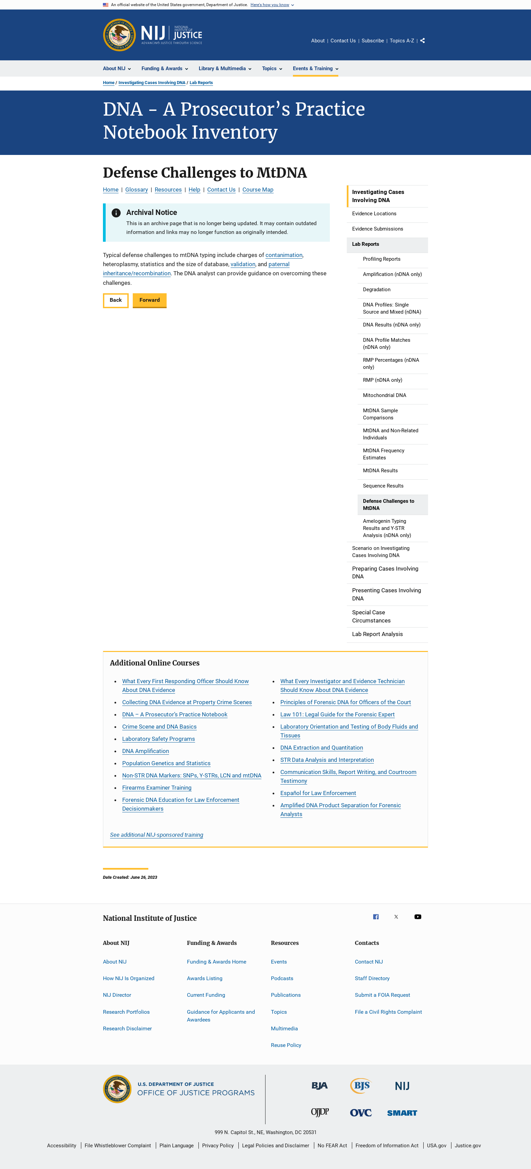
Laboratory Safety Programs (158, 738)
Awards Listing (204, 978)
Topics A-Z (402, 41)
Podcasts (282, 978)
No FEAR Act (332, 1146)
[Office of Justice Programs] (119, 35)
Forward (150, 300)
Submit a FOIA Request (382, 995)
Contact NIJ (369, 961)
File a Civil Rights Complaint (388, 1011)
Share (428, 45)
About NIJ (115, 961)
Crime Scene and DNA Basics (159, 726)
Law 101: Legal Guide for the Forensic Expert (337, 714)
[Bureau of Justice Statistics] (361, 1095)
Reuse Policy (286, 1045)
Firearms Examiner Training (157, 787)
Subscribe (373, 41)
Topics (279, 1011)
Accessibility (61, 1146)
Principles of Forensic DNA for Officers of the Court (345, 702)
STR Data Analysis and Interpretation (327, 759)
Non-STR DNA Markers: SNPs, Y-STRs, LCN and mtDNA (191, 775)
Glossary (136, 189)
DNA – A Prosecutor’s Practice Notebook (175, 714)
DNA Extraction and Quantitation (321, 747)
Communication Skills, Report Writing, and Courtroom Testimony (348, 776)
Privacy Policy (218, 1146)
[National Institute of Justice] (402, 1091)
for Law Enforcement (318, 793)
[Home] (172, 35)
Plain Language (177, 1146)
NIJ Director (117, 995)
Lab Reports (201, 82)
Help (194, 189)
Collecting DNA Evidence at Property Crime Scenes (187, 702)
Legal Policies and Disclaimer (275, 1146)
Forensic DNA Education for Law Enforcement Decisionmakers (180, 804)
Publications (286, 995)
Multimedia (284, 1028)
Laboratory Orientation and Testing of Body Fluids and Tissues (349, 731)
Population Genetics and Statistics (166, 763)
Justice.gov (468, 1146)
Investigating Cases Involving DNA (152, 82)
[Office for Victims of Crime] (361, 1118)
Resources (168, 189)
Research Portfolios (126, 1011)
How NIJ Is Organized (128, 978)
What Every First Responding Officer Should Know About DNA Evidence (185, 685)
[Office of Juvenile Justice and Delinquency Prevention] (320, 1118)
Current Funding (206, 995)
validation (243, 264)
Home (108, 82)
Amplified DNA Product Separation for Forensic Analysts (340, 809)
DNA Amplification (145, 751)
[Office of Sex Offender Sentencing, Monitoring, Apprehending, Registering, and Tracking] (402, 1117)
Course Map (258, 189)
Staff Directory (372, 978)
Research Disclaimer (127, 1028)
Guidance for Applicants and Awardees (221, 1015)
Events (279, 961)
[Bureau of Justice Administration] (320, 1091)
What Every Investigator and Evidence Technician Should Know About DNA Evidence (342, 685)
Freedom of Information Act (387, 1146)
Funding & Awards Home (216, 961)
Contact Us (343, 41)
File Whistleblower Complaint (118, 1146)
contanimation (284, 255)
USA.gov (436, 1146)
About (318, 41)
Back (116, 300)
